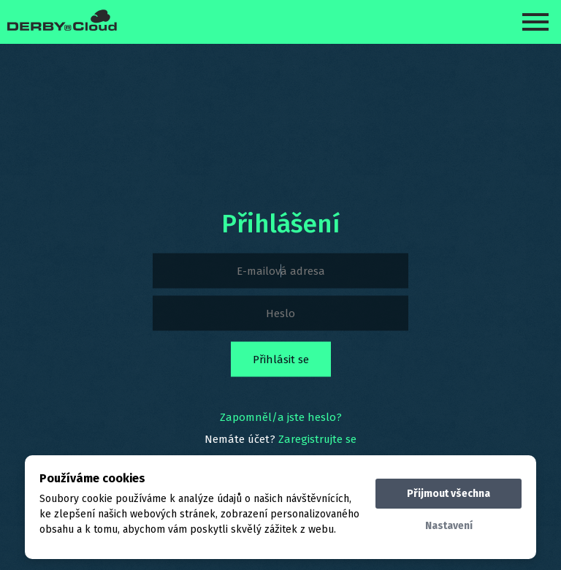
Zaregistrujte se (317, 439)
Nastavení (449, 526)
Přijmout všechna (448, 493)
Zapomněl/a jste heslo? (281, 417)
